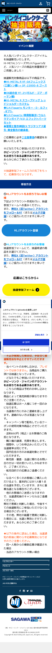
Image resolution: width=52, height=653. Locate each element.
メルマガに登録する (9, 583)
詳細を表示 (39, 335)
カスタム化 (26, 349)
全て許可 (26, 342)
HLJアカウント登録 (26, 230)
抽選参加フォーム (26, 290)
